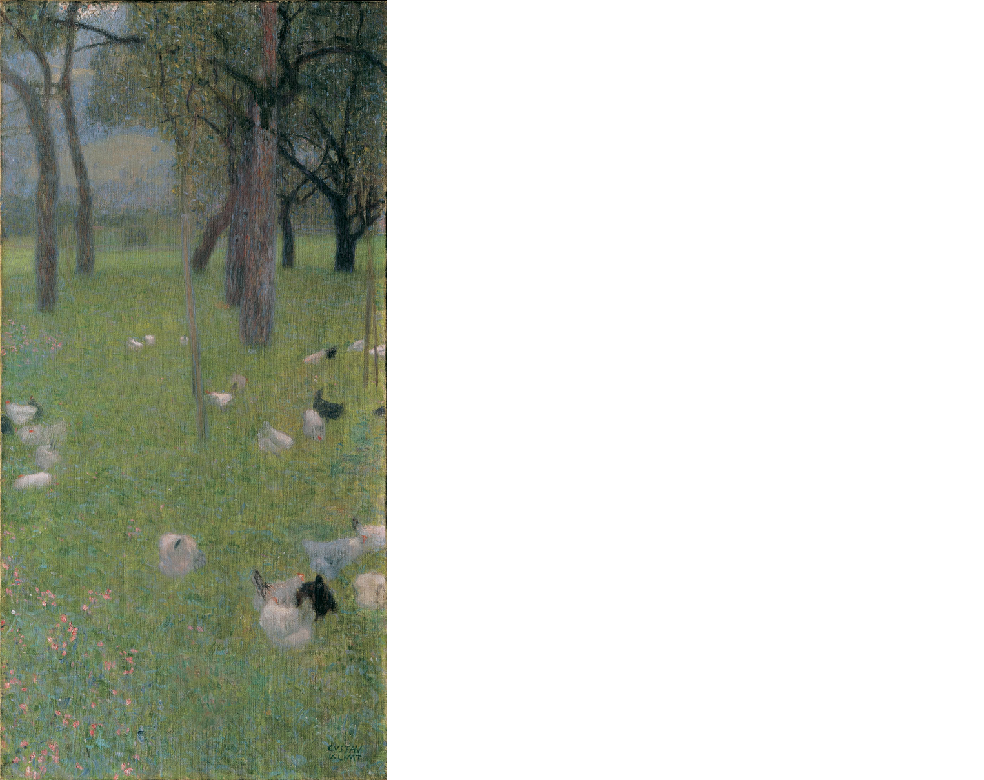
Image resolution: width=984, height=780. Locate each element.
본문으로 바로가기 (0, 0)
